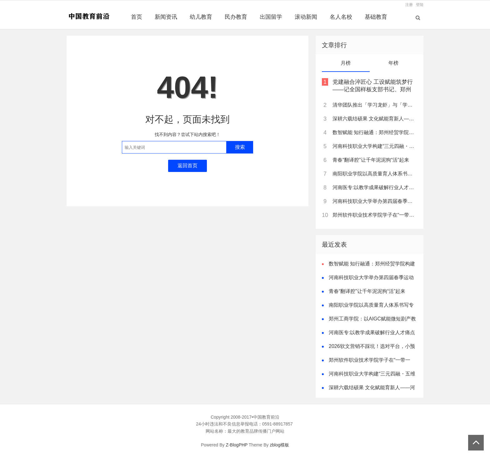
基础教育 (376, 17)
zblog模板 (279, 444)
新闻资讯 (166, 17)
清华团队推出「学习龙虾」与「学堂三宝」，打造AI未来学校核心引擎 (374, 105)
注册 (409, 5)
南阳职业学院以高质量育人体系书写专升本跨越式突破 (374, 173)
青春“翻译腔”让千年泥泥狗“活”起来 (370, 160)
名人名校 (341, 17)
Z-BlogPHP (237, 444)
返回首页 (188, 165)
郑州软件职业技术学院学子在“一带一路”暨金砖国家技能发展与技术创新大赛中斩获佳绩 (374, 215)
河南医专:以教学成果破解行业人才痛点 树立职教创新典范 (374, 187)
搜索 (240, 147)
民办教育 (236, 17)
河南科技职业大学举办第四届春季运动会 (374, 201)
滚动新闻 (306, 17)
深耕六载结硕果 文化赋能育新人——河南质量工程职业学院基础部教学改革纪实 (374, 118)
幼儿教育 (201, 17)
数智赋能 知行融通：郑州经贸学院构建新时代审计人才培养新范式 (374, 132)
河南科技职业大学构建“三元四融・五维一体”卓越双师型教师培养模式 (374, 146)
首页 (136, 17)
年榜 (393, 63)
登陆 (419, 5)
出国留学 (271, 17)
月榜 (346, 63)
